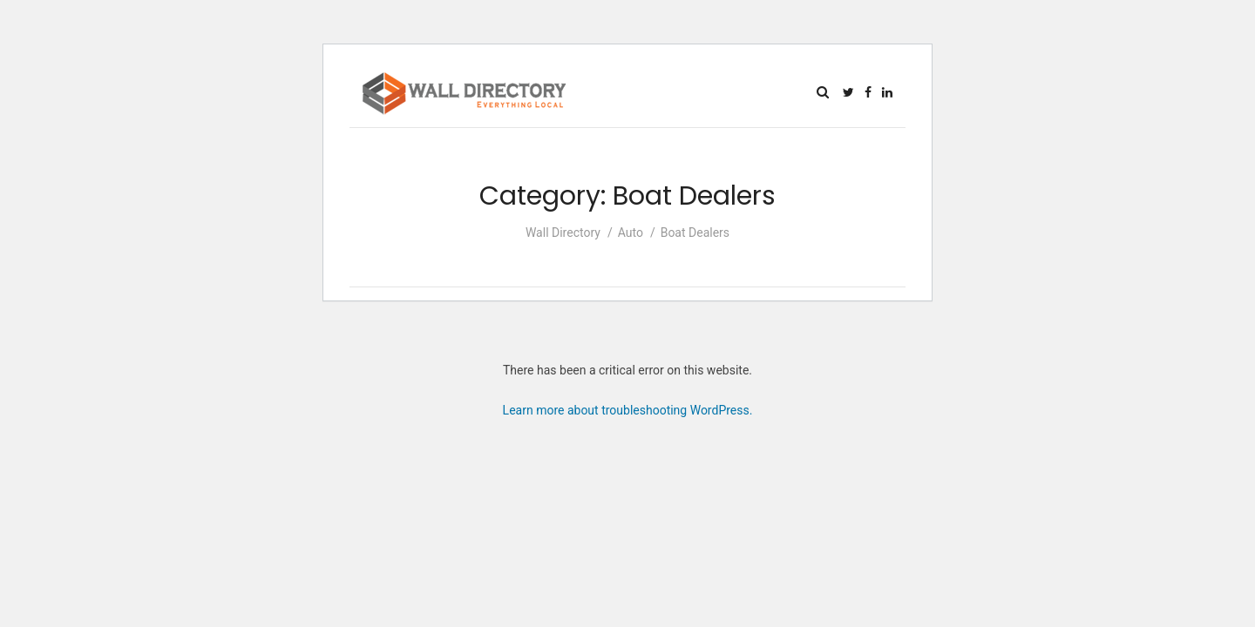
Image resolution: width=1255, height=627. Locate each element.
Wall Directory (563, 232)
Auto (630, 232)
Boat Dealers (695, 232)
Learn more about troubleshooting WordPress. (628, 410)
